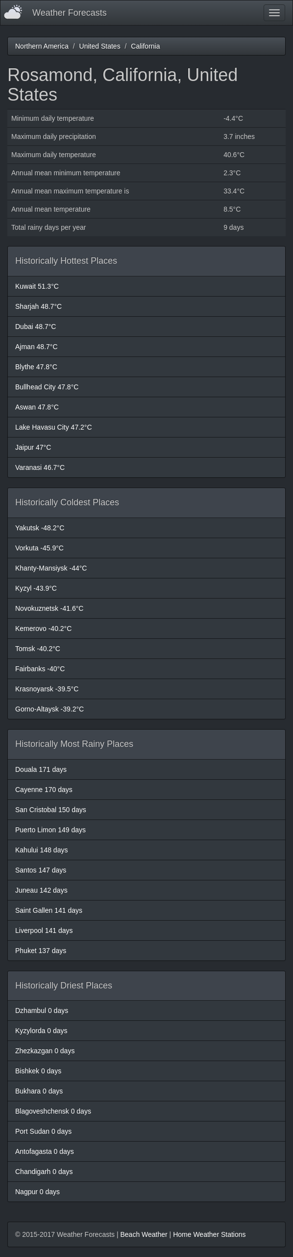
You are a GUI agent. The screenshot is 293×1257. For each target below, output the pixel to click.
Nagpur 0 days (37, 1192)
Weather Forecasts (69, 13)
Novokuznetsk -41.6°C (49, 608)
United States (100, 46)
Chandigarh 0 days (44, 1171)
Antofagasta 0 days (44, 1151)
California (145, 46)
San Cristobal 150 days (50, 810)
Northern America (42, 46)
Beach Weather (143, 1234)
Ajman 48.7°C (36, 347)
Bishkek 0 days (38, 1071)
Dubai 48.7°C (35, 326)
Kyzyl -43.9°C (36, 588)
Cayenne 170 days (44, 789)
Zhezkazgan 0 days (44, 1051)
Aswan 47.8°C (37, 407)
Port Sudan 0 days (43, 1131)
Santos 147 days (40, 870)
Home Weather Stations (209, 1234)
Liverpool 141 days (44, 930)
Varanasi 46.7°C (40, 467)
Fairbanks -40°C (40, 669)
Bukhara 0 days (39, 1091)
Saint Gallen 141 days (48, 910)
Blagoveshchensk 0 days (53, 1111)
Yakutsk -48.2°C (39, 528)
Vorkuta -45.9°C (39, 548)
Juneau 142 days (41, 890)
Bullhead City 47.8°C (46, 387)
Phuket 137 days (40, 951)
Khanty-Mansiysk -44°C (51, 568)
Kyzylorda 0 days (41, 1031)
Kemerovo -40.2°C (43, 628)
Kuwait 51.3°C (37, 286)
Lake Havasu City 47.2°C (53, 427)
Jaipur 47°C (33, 447)
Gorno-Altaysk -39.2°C (49, 709)
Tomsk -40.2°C (37, 649)
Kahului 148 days (41, 850)
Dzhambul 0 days (41, 1010)
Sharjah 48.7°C (38, 306)
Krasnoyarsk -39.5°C (46, 689)
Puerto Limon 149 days (50, 830)
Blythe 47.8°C (36, 367)
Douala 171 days (41, 769)
